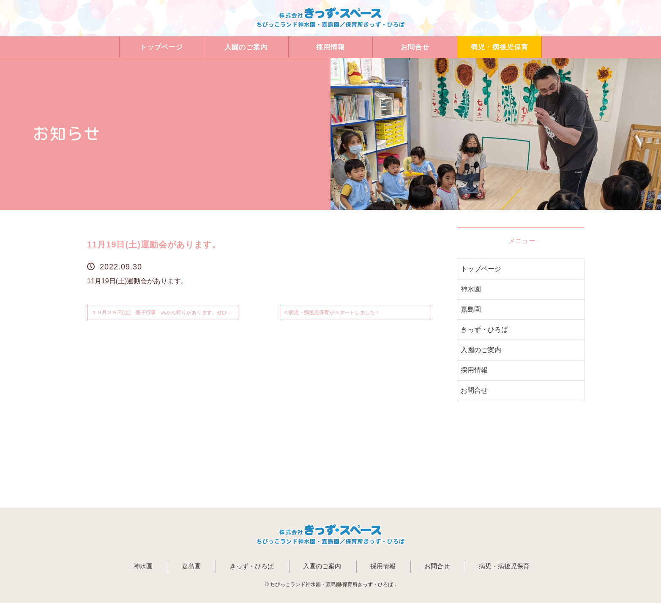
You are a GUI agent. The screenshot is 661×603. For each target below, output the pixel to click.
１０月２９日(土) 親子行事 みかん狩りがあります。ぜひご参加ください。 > (165, 312)
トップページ (161, 47)
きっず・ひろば (484, 329)
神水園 (471, 289)
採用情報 (330, 47)
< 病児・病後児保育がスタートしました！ (332, 312)
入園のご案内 (246, 47)
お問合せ (415, 47)
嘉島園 (471, 309)
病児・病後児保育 (499, 47)
